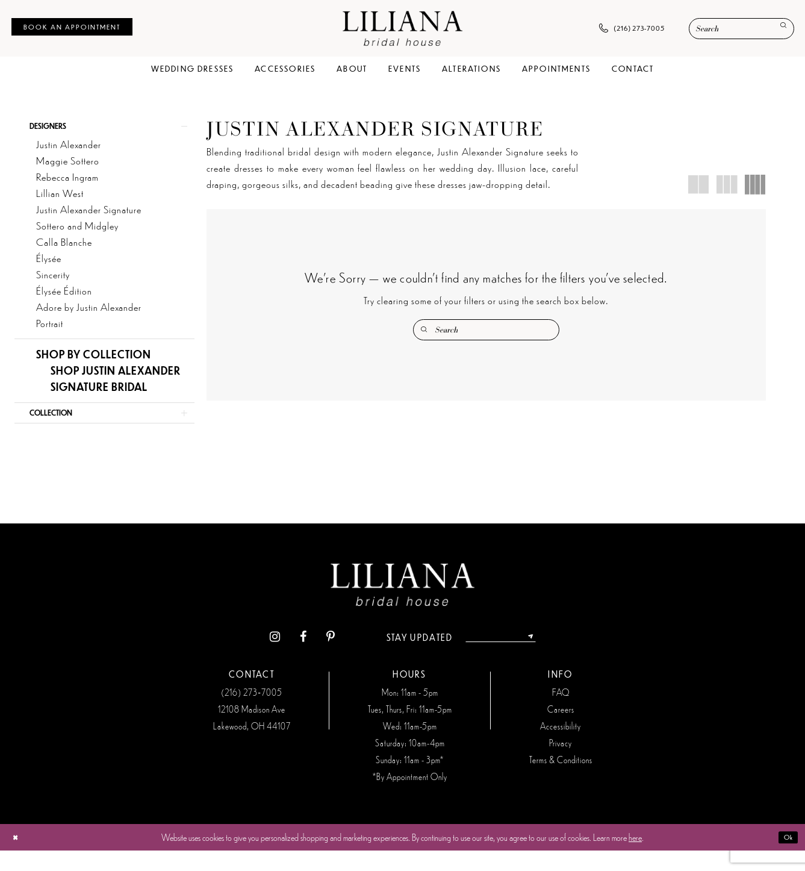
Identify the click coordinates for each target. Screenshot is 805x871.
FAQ (561, 712)
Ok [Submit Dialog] (785, 857)
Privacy (560, 763)
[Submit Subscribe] (542, 657)
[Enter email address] (500, 657)
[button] (104, 130)
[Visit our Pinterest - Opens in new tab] (315, 658)
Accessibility (560, 746)
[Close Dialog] (18, 858)
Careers (560, 729)
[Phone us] (632, 29)
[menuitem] (71, 27)
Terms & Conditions (560, 780)
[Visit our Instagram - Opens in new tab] (260, 658)
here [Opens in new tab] (635, 857)
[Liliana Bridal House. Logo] (403, 28)
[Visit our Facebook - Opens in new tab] (289, 658)
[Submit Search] (779, 29)
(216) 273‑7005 (251, 712)
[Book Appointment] (71, 27)
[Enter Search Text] (741, 28)
